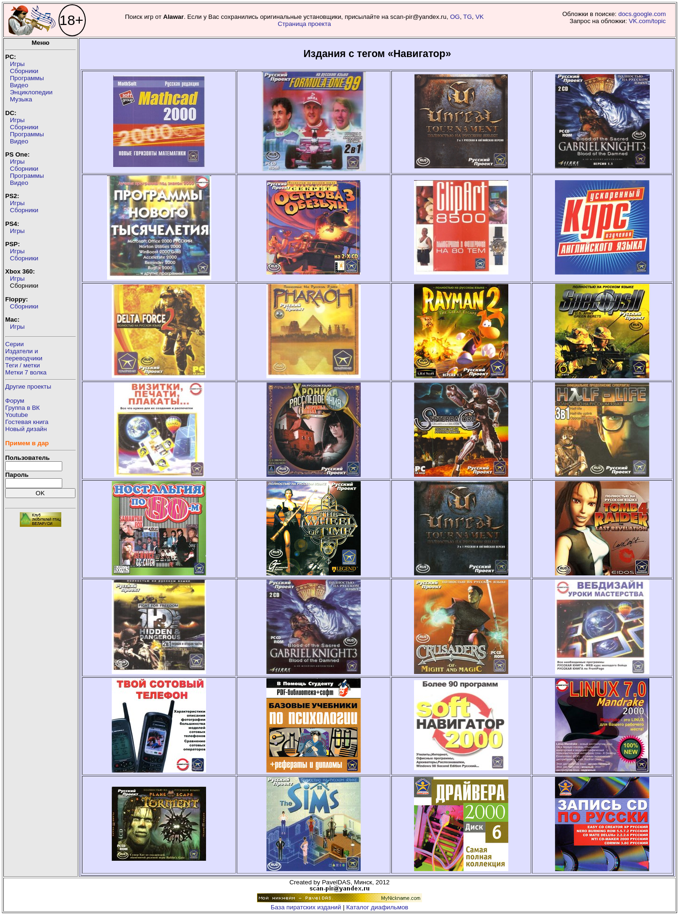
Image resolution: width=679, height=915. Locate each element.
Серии (14, 344)
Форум (15, 400)
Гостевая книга (27, 421)
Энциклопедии (31, 92)
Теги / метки (22, 365)
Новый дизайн (26, 429)
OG (455, 16)
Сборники (24, 71)
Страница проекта (304, 23)
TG (467, 16)
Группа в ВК (22, 407)
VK (479, 16)
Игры (17, 63)
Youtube (16, 414)
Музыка (21, 99)
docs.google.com (642, 13)
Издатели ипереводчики (23, 355)
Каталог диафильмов (377, 907)
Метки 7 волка (26, 372)
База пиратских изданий (306, 907)
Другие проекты (28, 386)
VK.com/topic (647, 21)
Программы (27, 78)
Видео (19, 85)
